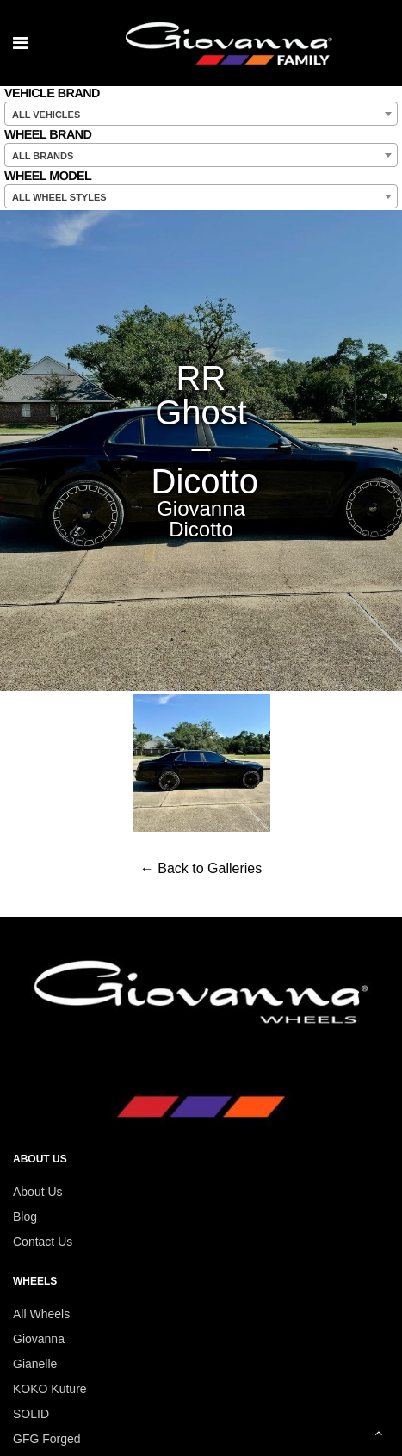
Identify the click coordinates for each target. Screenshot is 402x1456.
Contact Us (42, 1241)
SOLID (31, 1414)
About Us (38, 1192)
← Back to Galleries (201, 868)
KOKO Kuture (50, 1389)
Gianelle (35, 1364)
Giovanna (39, 1339)
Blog (25, 1217)
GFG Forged (47, 1439)
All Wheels (41, 1314)
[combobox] (201, 114)
